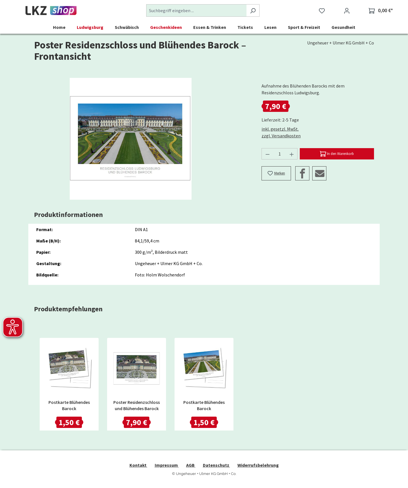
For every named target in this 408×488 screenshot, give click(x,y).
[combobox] (196, 10)
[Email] (319, 173)
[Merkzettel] (322, 10)
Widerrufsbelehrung (258, 465)
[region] (130, 139)
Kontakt (138, 465)
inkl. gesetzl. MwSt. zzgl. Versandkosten (281, 132)
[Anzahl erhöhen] (292, 153)
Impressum (167, 465)
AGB (191, 465)
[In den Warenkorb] (337, 153)
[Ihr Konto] (347, 10)
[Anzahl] (279, 153)
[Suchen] (253, 10)
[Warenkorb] (381, 10)
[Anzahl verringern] (267, 153)
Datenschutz (216, 465)
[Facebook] (302, 173)
